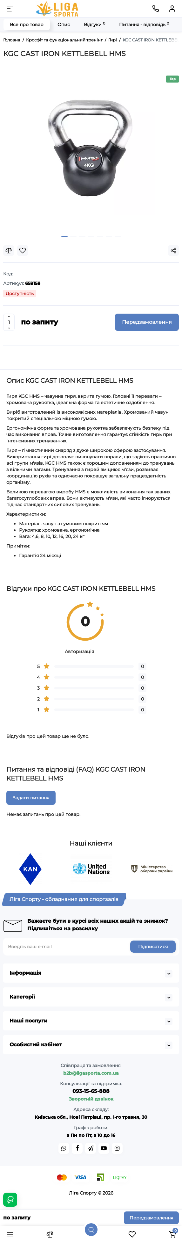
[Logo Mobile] (58, 9)
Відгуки (94, 24)
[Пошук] (91, 1229)
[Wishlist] (22, 250)
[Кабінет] (172, 8)
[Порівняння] (50, 1234)
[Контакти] (155, 8)
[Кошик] (172, 1234)
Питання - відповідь (144, 24)
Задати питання (31, 798)
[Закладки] (132, 1234)
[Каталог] (10, 1234)
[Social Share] (173, 250)
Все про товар (27, 24)
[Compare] (8, 250)
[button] (64, 236)
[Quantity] (9, 322)
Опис (63, 24)
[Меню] (10, 8)
